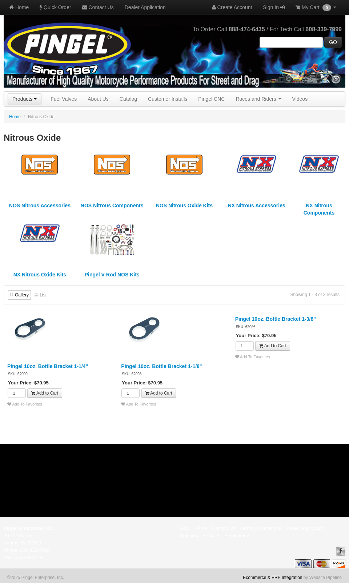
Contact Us (98, 7)
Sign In (273, 7)
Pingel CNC (211, 99)
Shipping (189, 535)
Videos (300, 99)
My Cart (316, 7)
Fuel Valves (64, 99)
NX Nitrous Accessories (256, 205)
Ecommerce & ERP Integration (272, 577)
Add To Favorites (24, 404)
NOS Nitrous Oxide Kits (184, 205)
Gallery (22, 295)
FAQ (184, 528)
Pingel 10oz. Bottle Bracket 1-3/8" (275, 319)
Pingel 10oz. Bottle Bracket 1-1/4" (47, 366)
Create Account (232, 7)
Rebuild (211, 535)
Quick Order (55, 7)
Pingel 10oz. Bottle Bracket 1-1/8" (161, 366)
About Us (98, 99)
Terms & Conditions (260, 528)
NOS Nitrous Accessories (40, 205)
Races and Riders (258, 99)
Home (19, 7)
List (43, 295)
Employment (237, 535)
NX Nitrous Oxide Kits (39, 274)
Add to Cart (44, 393)
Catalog (128, 99)
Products (24, 99)
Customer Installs (167, 99)
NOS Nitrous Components (112, 205)
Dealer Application (145, 7)
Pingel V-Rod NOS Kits (112, 274)
